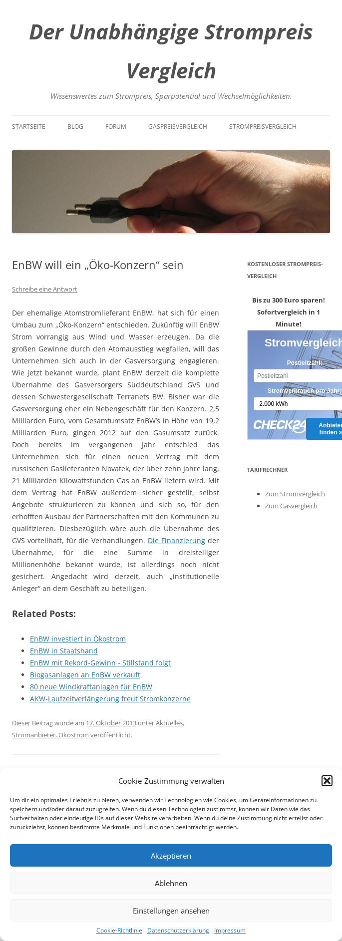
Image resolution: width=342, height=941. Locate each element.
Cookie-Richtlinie (119, 930)
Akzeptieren (171, 856)
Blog (75, 126)
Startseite (28, 126)
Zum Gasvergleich (291, 505)
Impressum (230, 930)
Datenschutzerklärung (178, 930)
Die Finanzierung (176, 540)
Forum (115, 126)
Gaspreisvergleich (177, 126)
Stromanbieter (33, 734)
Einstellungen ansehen (171, 911)
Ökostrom (73, 734)
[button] (327, 781)
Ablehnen (171, 883)
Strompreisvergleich (263, 126)
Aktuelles (169, 722)
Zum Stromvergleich (295, 493)
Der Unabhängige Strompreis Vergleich (171, 50)
